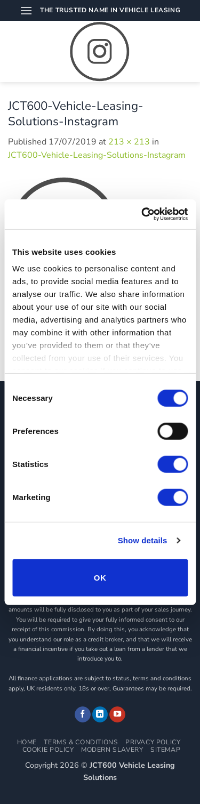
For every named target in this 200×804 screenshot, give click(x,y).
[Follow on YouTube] (117, 714)
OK (100, 577)
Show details (142, 540)
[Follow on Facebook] (83, 714)
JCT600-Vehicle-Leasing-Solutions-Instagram (97, 155)
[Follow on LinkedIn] (100, 714)
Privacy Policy (153, 742)
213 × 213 (129, 142)
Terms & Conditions (81, 742)
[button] (26, 10)
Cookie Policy (48, 749)
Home (27, 742)
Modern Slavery (112, 749)
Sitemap (165, 749)
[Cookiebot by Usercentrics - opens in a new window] (142, 214)
